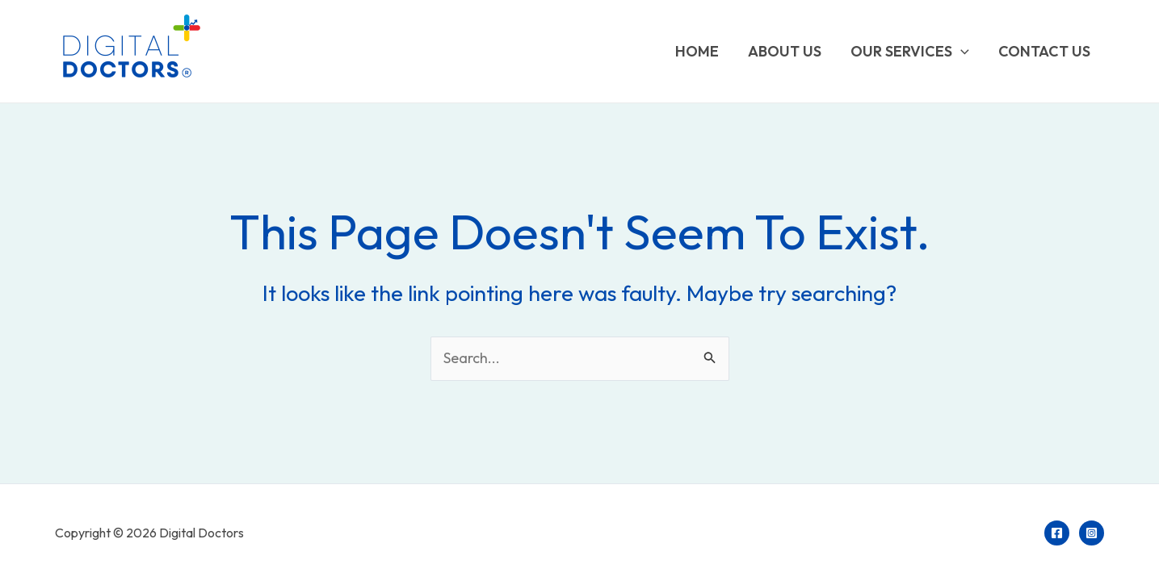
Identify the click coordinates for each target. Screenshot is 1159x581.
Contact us (1044, 51)
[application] (960, 51)
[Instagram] (1091, 532)
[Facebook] (1056, 532)
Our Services (909, 51)
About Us (784, 51)
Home (697, 51)
